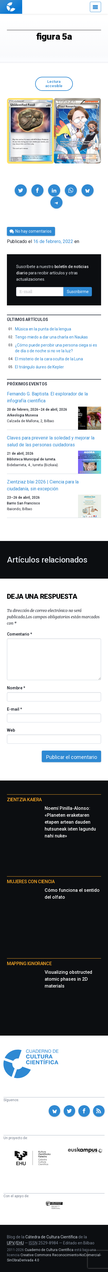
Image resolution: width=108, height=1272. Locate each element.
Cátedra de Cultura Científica (51, 1237)
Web (11, 730)
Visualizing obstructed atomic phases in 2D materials (68, 979)
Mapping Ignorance (29, 963)
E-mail (14, 709)
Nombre (16, 688)
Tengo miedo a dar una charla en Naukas (51, 337)
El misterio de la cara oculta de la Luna (49, 359)
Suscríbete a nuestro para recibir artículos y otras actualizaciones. (52, 273)
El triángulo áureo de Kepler (39, 367)
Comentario (19, 634)
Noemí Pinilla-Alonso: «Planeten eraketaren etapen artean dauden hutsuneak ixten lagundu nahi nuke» (70, 822)
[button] (21, 190)
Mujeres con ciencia (30, 881)
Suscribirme (78, 291)
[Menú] (95, 7)
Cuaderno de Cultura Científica (49, 1250)
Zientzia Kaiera (24, 799)
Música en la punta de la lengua (43, 329)
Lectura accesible (53, 83)
